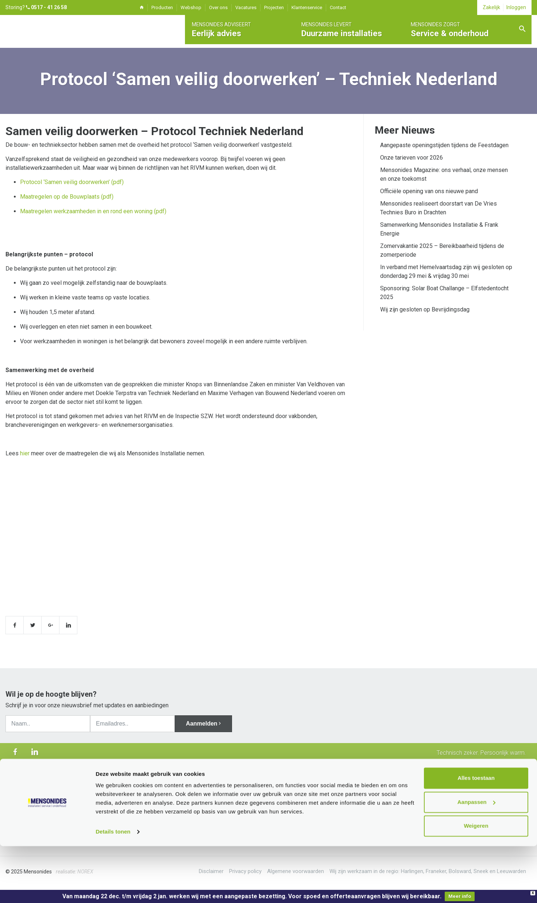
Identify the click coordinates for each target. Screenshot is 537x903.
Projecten (274, 7)
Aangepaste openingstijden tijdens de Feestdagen (444, 145)
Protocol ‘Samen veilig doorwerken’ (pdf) (72, 182)
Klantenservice (306, 7)
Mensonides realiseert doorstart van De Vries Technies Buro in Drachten (438, 208)
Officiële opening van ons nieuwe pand (429, 191)
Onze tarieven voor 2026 (411, 157)
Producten (162, 7)
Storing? (36, 7)
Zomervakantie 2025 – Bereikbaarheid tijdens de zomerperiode (442, 250)
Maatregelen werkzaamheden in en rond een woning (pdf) (93, 211)
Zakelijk (491, 7)
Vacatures (245, 7)
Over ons (218, 7)
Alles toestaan (476, 835)
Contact (338, 7)
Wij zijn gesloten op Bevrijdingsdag (425, 309)
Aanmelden (205, 723)
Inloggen (516, 7)
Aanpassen (476, 859)
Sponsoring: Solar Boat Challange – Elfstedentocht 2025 (444, 293)
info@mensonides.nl (260, 808)
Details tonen (113, 888)
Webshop (191, 7)
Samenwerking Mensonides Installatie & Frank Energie (439, 229)
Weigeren (476, 883)
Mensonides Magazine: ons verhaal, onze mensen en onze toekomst (444, 174)
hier (25, 453)
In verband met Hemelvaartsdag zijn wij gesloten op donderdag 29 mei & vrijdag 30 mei (446, 271)
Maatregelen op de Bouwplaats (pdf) (66, 196)
